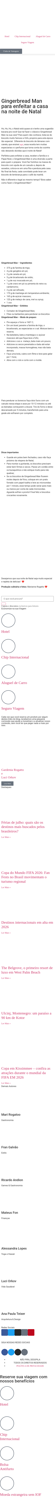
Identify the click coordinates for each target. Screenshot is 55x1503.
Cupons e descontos (19, 606)
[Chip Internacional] (8, 646)
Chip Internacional (22, 36)
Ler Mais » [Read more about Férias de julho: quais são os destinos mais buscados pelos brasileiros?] (6, 837)
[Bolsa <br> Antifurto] (7, 1453)
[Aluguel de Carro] (8, 672)
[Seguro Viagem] (8, 697)
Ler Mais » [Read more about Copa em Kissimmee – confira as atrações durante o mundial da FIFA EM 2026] (6, 1083)
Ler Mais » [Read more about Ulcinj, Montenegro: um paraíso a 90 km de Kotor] (6, 1023)
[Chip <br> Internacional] (7, 1423)
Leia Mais (7, 784)
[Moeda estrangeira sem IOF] (7, 1483)
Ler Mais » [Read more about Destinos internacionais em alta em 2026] (6, 933)
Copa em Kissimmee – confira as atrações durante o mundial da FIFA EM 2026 (25, 1072)
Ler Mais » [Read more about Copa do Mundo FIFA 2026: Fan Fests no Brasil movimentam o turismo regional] (6, 887)
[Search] (3, 604)
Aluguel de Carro (43, 36)
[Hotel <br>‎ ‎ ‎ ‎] (7, 1393)
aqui (21, 144)
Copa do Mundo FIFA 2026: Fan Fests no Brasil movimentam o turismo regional (25, 877)
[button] (27, 54)
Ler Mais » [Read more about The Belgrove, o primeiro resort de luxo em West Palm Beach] (6, 978)
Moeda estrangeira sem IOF (20, 1494)
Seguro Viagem (27, 42)
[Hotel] (8, 620)
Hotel (7, 36)
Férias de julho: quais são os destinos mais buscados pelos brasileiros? (23, 826)
